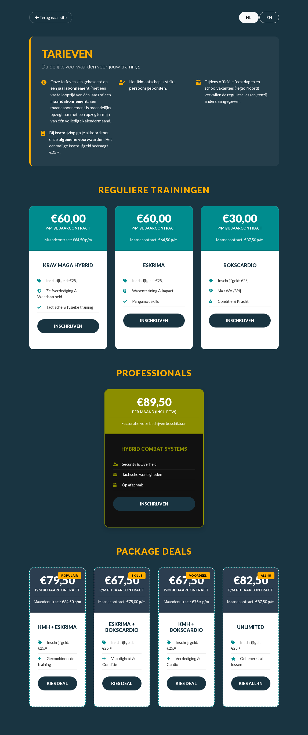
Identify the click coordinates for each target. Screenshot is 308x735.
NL (249, 17)
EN (269, 17)
